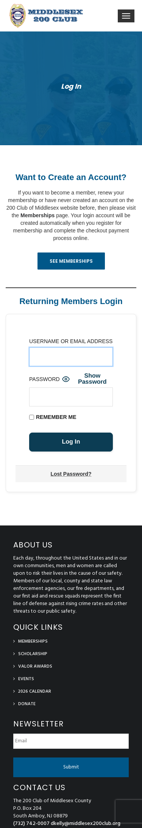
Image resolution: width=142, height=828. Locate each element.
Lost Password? (70, 474)
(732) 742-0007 (31, 823)
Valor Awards (35, 666)
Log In (71, 86)
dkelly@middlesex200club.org (85, 823)
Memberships (37, 215)
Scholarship (32, 654)
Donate (27, 704)
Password (44, 379)
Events (26, 679)
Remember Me (52, 417)
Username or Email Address (70, 341)
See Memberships (71, 261)
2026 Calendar (34, 691)
